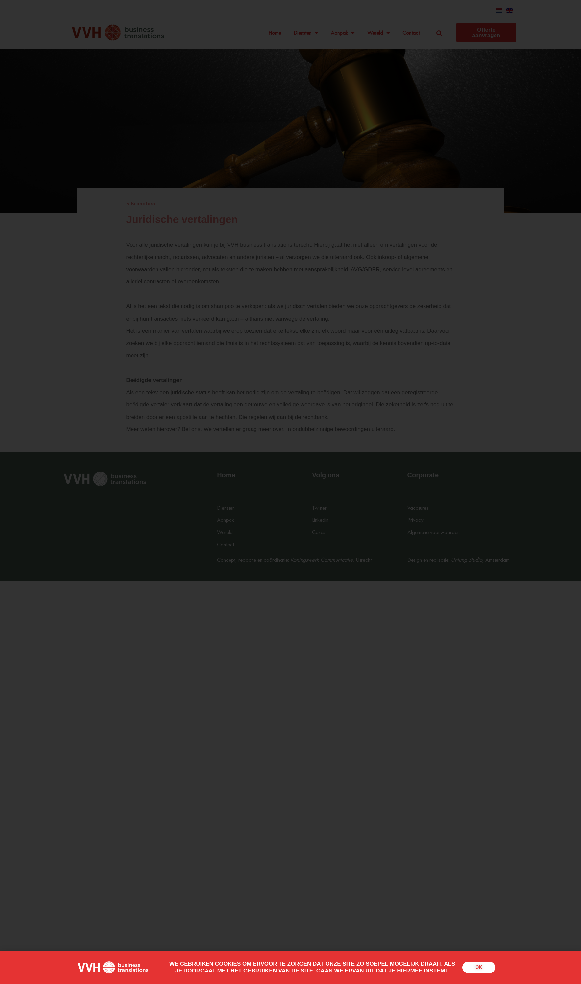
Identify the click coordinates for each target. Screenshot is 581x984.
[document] (290, 492)
